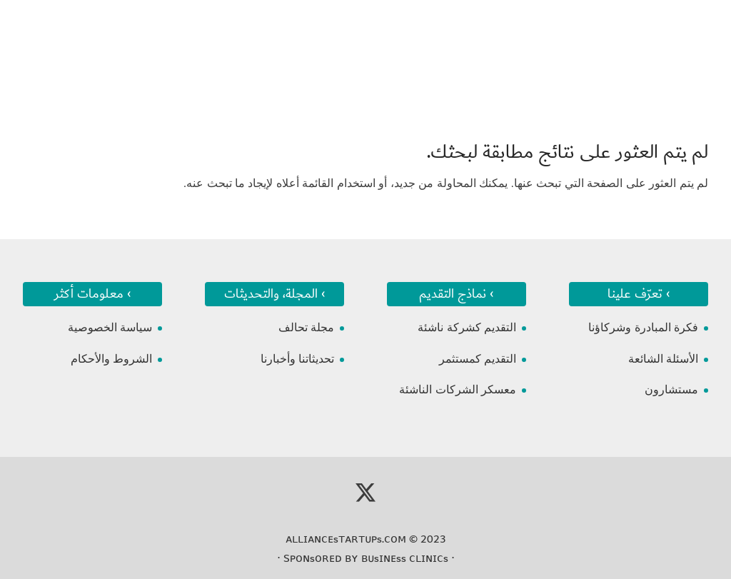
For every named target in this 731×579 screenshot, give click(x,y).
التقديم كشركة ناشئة (467, 327)
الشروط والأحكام (111, 359)
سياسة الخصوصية (110, 327)
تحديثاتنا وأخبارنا (297, 359)
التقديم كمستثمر (477, 359)
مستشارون (671, 389)
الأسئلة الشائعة (663, 359)
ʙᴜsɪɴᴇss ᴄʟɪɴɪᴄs (404, 558)
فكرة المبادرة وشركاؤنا (643, 327)
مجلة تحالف (306, 327)
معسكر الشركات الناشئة (457, 389)
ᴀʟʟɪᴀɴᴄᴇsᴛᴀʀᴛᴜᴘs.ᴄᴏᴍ (346, 539)
